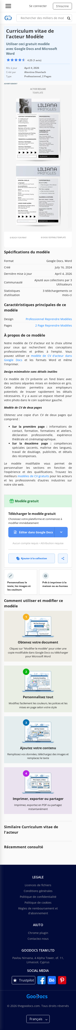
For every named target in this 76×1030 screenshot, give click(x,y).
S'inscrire (62, 6)
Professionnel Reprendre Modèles (49, 319)
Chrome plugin (38, 933)
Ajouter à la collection (31, 558)
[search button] (69, 18)
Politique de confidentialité (38, 897)
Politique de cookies (38, 902)
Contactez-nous (38, 939)
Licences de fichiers (38, 885)
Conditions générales (38, 891)
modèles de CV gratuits (33, 476)
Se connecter (38, 6)
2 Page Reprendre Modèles (53, 325)
